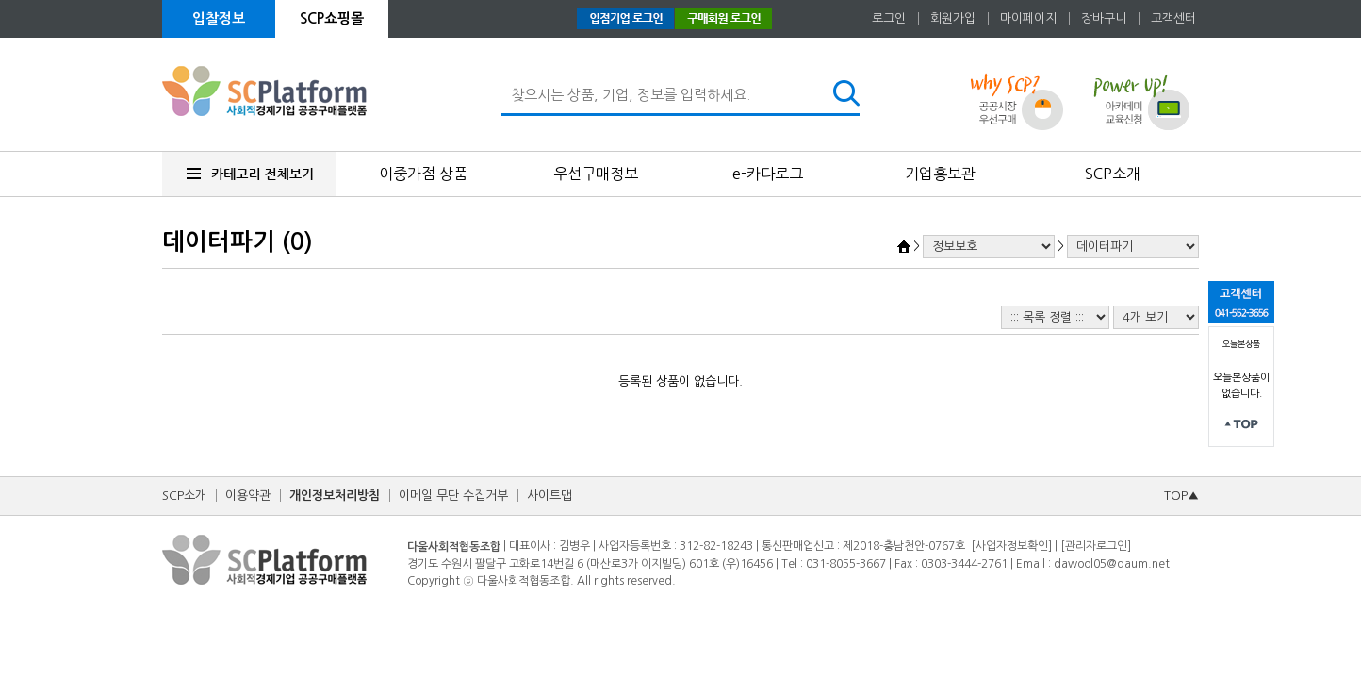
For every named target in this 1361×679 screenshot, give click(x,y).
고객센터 (1173, 18)
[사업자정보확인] (1011, 546)
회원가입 (953, 18)
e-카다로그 (767, 173)
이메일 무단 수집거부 (453, 495)
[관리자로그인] (1095, 546)
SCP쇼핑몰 (332, 18)
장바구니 (1103, 18)
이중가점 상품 (423, 173)
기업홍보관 (940, 173)
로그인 (889, 18)
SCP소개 (1112, 173)
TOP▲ (1181, 495)
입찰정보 (218, 18)
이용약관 (248, 495)
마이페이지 (1028, 18)
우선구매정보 (595, 173)
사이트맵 (549, 495)
